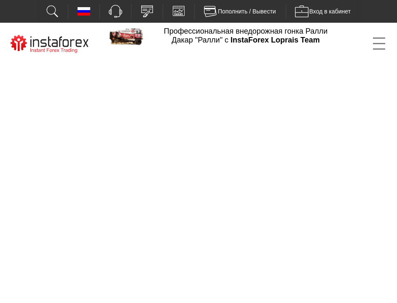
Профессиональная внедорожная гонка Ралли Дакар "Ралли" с (245, 35)
